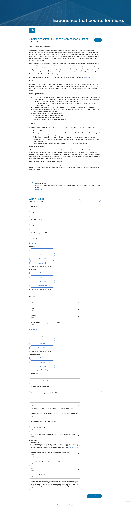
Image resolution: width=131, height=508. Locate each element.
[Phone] (61, 234)
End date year (56, 322)
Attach (42, 250)
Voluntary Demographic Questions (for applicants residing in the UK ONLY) (50, 452)
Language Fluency (36, 404)
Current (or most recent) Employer (40, 380)
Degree (33, 308)
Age (32, 468)
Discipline (34, 315)
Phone (46, 232)
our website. (86, 77)
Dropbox (42, 254)
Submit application (94, 496)
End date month (35, 322)
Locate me (32, 243)
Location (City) (35, 238)
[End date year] (60, 324)
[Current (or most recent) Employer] (54, 382)
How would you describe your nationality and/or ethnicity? (46, 461)
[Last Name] (54, 215)
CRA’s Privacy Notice (73, 447)
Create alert (39, 189)
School (33, 301)
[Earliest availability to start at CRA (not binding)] (54, 423)
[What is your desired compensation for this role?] (65, 397)
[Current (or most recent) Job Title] (54, 388)
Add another (33, 329)
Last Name (34, 213)
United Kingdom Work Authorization (40, 427)
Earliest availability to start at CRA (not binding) (44, 421)
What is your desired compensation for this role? (44, 393)
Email (32, 225)
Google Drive (42, 259)
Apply (98, 40)
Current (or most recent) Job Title (40, 386)
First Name (34, 206)
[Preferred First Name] (54, 221)
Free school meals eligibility (38, 474)
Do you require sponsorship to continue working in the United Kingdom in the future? (53, 434)
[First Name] (54, 208)
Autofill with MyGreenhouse (90, 200)
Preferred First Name (36, 219)
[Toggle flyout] (39, 234)
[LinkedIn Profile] (54, 375)
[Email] (54, 228)
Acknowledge (35, 442)
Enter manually (42, 263)
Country (33, 232)
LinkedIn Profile (35, 373)
